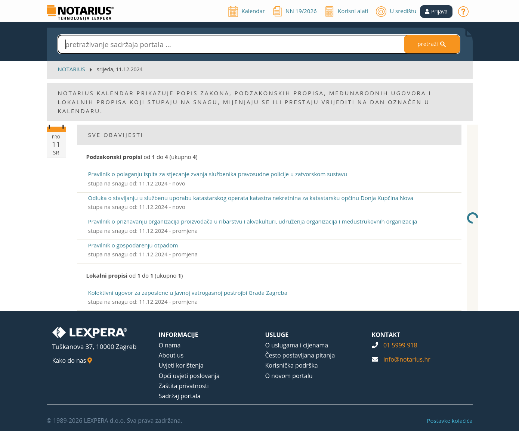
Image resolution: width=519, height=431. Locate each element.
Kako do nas (72, 360)
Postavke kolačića (449, 420)
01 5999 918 (400, 345)
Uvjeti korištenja (181, 365)
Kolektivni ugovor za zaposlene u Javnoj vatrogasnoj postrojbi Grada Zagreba (188, 292)
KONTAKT (386, 335)
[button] (436, 11)
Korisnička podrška (291, 365)
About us (171, 355)
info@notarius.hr (406, 359)
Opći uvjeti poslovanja (189, 376)
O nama (170, 345)
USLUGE (277, 335)
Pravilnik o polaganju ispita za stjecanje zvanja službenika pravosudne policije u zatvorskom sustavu (217, 174)
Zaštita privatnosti (184, 386)
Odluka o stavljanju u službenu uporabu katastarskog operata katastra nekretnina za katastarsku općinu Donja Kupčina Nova (251, 198)
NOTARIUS (71, 69)
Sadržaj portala (180, 396)
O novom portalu (289, 376)
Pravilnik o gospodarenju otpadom (133, 245)
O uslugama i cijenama (296, 345)
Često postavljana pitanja (300, 355)
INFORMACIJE (178, 335)
